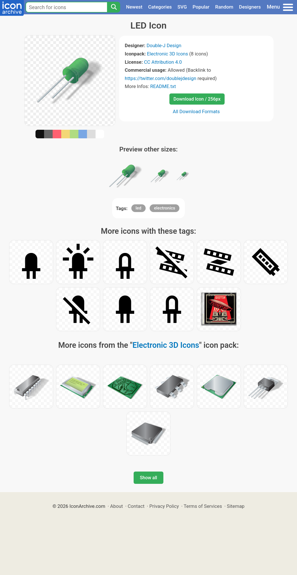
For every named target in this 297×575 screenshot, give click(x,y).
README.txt (163, 86)
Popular (201, 7)
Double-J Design (163, 45)
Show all (148, 477)
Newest (134, 7)
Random (224, 7)
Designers (250, 7)
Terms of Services (203, 506)
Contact (136, 506)
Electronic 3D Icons (167, 54)
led (138, 208)
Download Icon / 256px (196, 99)
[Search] (113, 7)
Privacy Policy (164, 506)
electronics (164, 208)
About (116, 506)
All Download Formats (196, 111)
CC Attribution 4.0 (163, 62)
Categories (160, 7)
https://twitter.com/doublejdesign (160, 78)
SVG (182, 7)
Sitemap (236, 506)
